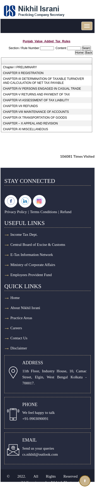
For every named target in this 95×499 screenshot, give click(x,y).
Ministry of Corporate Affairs (32, 265)
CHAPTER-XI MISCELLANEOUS (25, 129)
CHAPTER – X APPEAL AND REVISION (30, 123)
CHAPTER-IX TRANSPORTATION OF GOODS (35, 117)
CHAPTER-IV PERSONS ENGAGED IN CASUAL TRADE (42, 88)
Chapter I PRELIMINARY (20, 67)
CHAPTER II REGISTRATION (23, 73)
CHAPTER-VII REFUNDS (20, 106)
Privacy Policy (16, 212)
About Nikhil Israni (25, 308)
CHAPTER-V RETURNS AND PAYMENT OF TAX (36, 94)
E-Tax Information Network (31, 255)
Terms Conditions (43, 212)
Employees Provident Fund (31, 275)
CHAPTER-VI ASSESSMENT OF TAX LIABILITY (36, 100)
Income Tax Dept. (23, 234)
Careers (16, 328)
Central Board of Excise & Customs (37, 245)
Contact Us (18, 338)
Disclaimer (18, 348)
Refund (65, 212)
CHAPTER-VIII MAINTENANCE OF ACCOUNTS (36, 112)
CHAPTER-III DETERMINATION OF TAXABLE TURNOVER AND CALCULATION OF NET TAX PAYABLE (43, 81)
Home (15, 298)
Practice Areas (21, 318)
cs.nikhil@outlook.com (40, 454)
